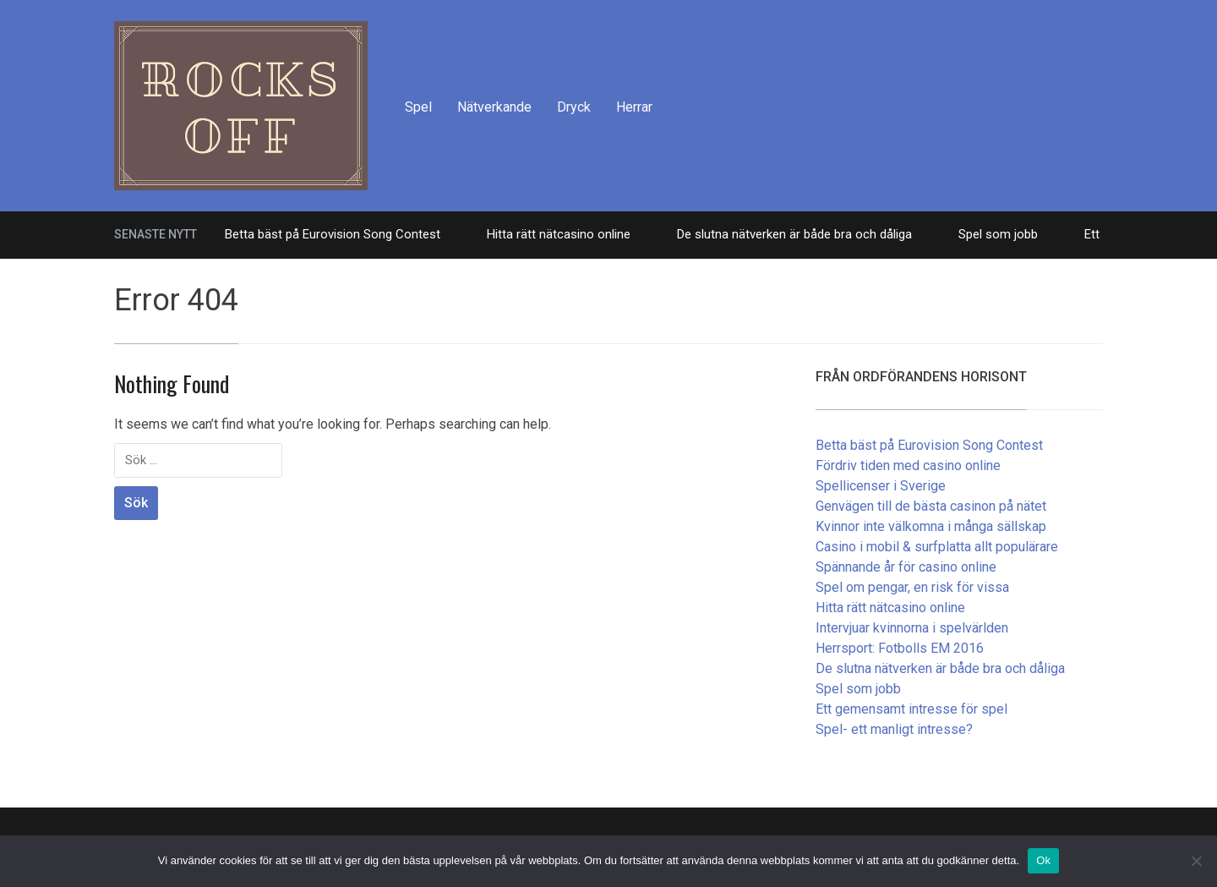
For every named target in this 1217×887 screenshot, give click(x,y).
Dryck (574, 107)
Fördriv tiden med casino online (908, 465)
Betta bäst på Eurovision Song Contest (332, 234)
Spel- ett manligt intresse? (894, 729)
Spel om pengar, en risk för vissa (912, 587)
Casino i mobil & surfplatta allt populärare (937, 547)
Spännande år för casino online (906, 567)
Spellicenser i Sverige (881, 486)
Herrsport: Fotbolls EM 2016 (900, 648)
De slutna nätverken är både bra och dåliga (794, 234)
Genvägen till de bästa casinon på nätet (931, 506)
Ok (1043, 860)
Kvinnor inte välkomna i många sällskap (931, 526)
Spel (418, 107)
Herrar (634, 107)
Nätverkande (494, 107)
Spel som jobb (998, 234)
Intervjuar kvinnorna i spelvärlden (912, 628)
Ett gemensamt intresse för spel (911, 709)
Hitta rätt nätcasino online (558, 234)
